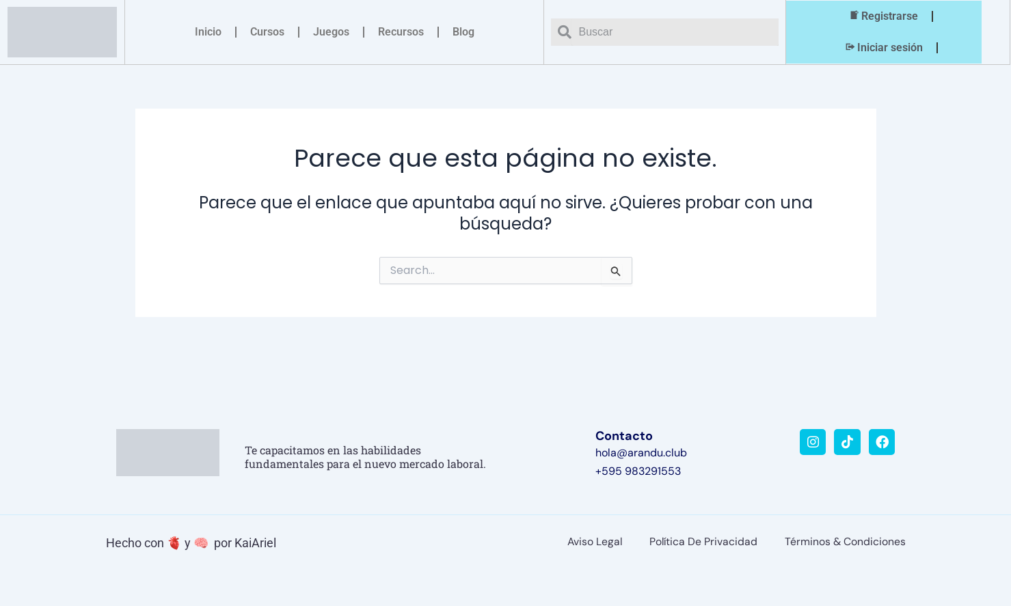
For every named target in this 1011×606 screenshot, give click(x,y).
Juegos (331, 31)
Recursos (401, 31)
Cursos (267, 31)
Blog (463, 31)
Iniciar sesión (883, 48)
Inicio (208, 31)
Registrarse (883, 16)
